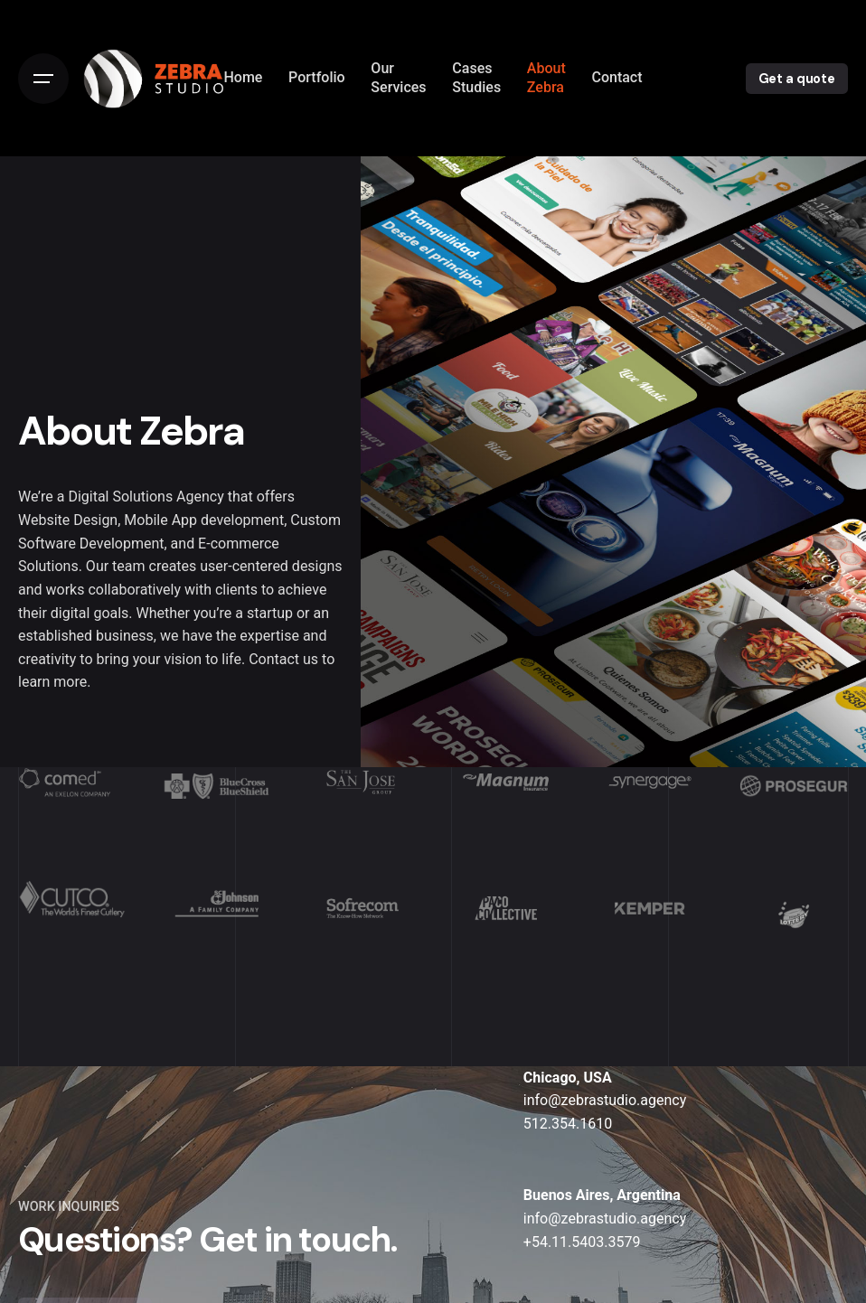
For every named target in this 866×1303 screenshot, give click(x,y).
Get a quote (796, 78)
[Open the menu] (43, 78)
